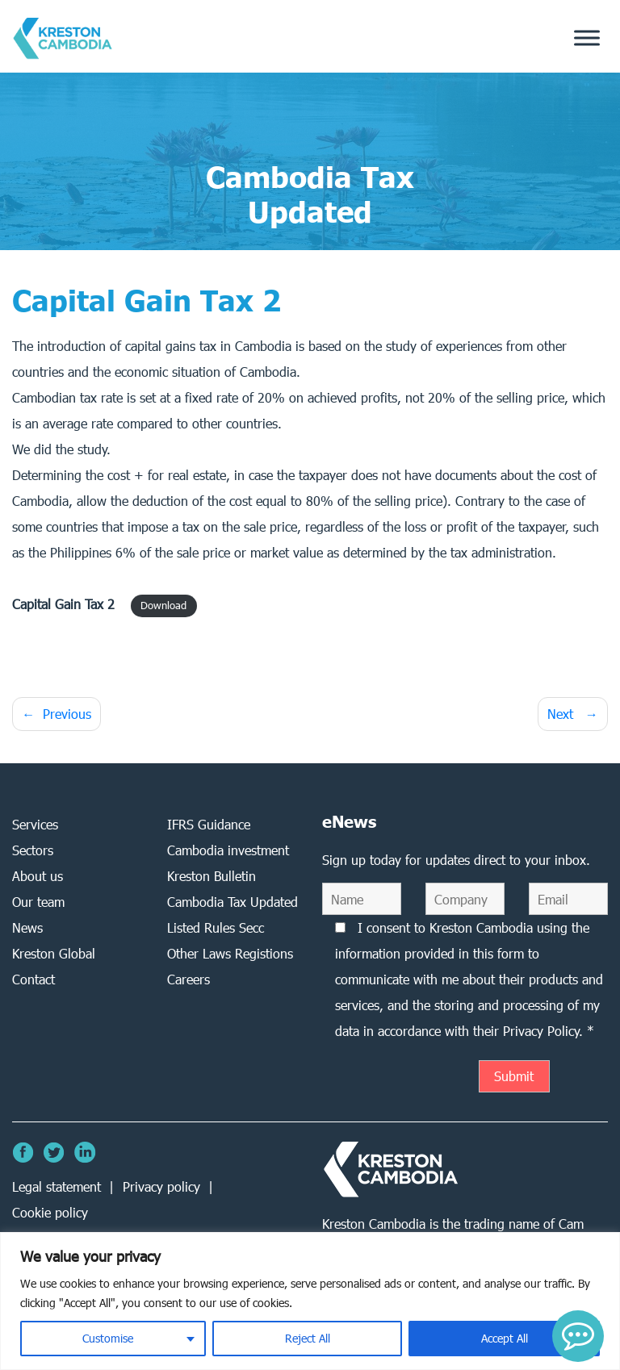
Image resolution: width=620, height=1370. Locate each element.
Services (35, 824)
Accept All (504, 1338)
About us (37, 875)
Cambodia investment (228, 850)
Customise (107, 1338)
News (27, 927)
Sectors (32, 850)
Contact (33, 979)
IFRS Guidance (208, 824)
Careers (188, 979)
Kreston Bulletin (211, 875)
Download (163, 605)
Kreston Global (53, 953)
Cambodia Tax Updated (232, 901)
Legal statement (56, 1186)
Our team (38, 901)
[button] (578, 1336)
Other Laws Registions (230, 953)
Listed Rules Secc (215, 927)
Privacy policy (161, 1186)
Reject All (307, 1338)
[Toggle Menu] (587, 38)
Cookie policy (50, 1212)
